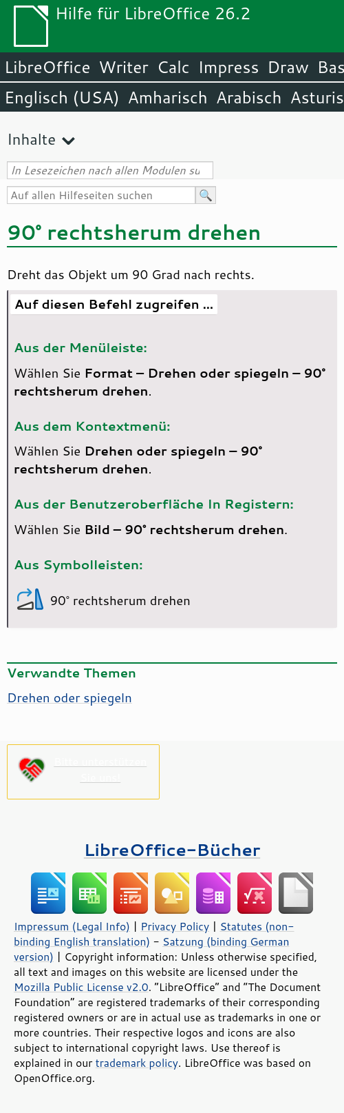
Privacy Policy (174, 926)
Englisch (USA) (62, 97)
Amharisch (168, 97)
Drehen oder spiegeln (69, 697)
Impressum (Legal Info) (72, 926)
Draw (287, 67)
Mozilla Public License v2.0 (81, 986)
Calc (173, 67)
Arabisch (249, 97)
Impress (228, 67)
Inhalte (31, 139)
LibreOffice (47, 67)
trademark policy (137, 1062)
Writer (123, 67)
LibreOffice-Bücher (172, 849)
